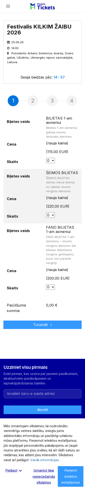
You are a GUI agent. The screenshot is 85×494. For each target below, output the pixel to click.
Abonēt (42, 409)
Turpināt (42, 324)
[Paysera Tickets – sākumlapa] (42, 6)
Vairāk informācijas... (45, 460)
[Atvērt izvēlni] (8, 6)
